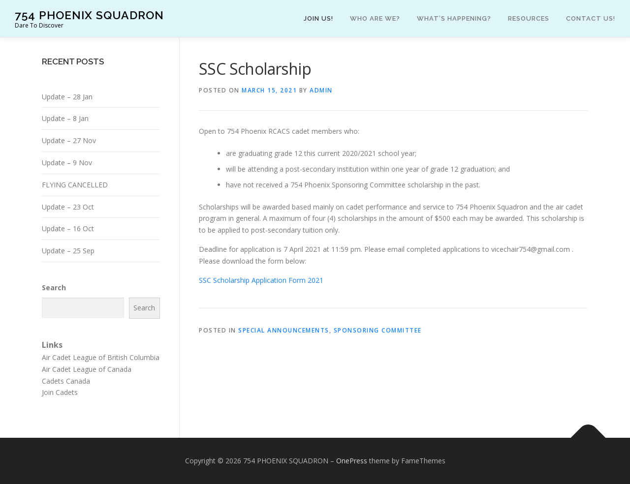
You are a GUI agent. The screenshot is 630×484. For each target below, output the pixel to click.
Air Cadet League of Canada (86, 369)
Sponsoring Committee (378, 330)
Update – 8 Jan (65, 118)
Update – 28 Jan (67, 96)
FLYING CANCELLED (75, 184)
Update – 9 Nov (67, 162)
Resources (528, 18)
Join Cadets (60, 392)
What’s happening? (454, 18)
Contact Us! (590, 18)
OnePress (351, 460)
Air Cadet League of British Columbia (100, 357)
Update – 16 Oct (68, 228)
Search (54, 287)
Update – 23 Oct (68, 207)
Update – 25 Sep (68, 250)
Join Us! (318, 18)
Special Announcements (283, 330)
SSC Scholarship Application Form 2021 (261, 280)
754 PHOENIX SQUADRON (89, 15)
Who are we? (375, 18)
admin (321, 90)
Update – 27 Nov (69, 140)
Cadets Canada (66, 381)
